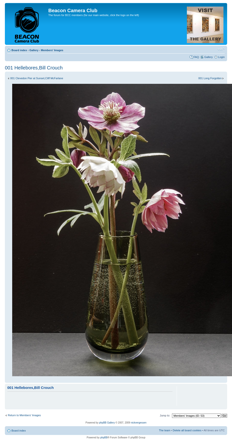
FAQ (196, 57)
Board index (19, 50)
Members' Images (52, 50)
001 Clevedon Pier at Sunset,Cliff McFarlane (36, 78)
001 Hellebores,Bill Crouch (34, 67)
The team (164, 430)
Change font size (221, 49)
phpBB (104, 437)
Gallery (33, 50)
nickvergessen (138, 422)
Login (221, 57)
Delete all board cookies (187, 430)
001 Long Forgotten (210, 78)
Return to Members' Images (24, 415)
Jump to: (165, 415)
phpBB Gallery (107, 422)
